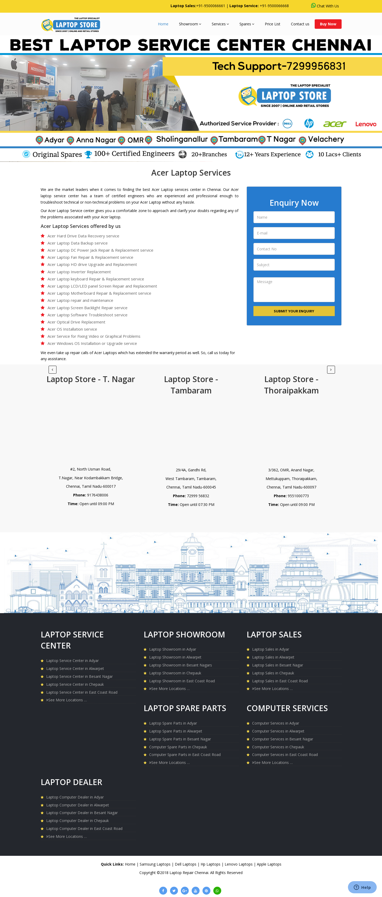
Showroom (190, 23)
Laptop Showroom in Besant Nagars (180, 665)
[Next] (52, 370)
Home (163, 23)
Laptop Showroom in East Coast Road (182, 680)
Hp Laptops (211, 864)
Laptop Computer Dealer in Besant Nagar (82, 812)
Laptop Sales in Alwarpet (273, 657)
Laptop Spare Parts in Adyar (173, 723)
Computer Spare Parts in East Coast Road (185, 754)
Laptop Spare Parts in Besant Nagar (180, 738)
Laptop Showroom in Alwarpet (175, 657)
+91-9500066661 (210, 5)
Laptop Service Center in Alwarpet (75, 668)
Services (220, 23)
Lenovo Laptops (239, 864)
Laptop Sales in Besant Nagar (277, 665)
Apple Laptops (269, 864)
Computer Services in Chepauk (278, 746)
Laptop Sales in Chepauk (273, 672)
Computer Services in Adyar (275, 723)
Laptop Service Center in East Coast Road (81, 692)
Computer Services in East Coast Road (285, 754)
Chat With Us (325, 5)
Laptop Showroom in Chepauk (175, 672)
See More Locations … (66, 699)
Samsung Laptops (156, 864)
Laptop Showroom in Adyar (172, 649)
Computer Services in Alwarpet (278, 731)
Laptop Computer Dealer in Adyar (75, 797)
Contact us (300, 23)
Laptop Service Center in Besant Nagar (79, 676)
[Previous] (331, 370)
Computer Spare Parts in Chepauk (178, 746)
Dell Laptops (186, 864)
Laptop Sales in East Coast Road (280, 680)
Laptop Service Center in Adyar (72, 660)
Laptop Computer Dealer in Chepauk (77, 820)
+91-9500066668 (274, 5)
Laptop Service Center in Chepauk (75, 684)
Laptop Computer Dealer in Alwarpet (77, 804)
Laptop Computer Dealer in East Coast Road (84, 828)
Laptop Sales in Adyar (270, 649)
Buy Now (328, 23)
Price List (272, 23)
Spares (246, 23)
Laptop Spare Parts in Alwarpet (175, 731)
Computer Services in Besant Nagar (282, 738)
